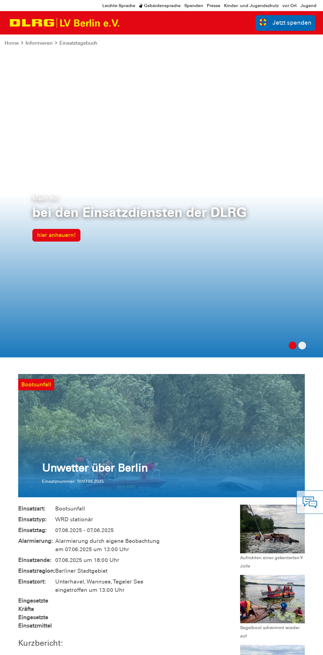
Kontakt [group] (230, 546)
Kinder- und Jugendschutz (251, 5)
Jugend (309, 5)
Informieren (39, 43)
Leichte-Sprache (118, 5)
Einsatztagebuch (78, 43)
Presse (213, 5)
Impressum (34, 646)
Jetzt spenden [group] (285, 22)
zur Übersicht (285, 458)
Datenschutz (66, 646)
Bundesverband (283, 646)
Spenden (193, 5)
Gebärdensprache (160, 5)
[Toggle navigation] (130, 23)
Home (12, 43)
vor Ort (289, 5)
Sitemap (94, 646)
